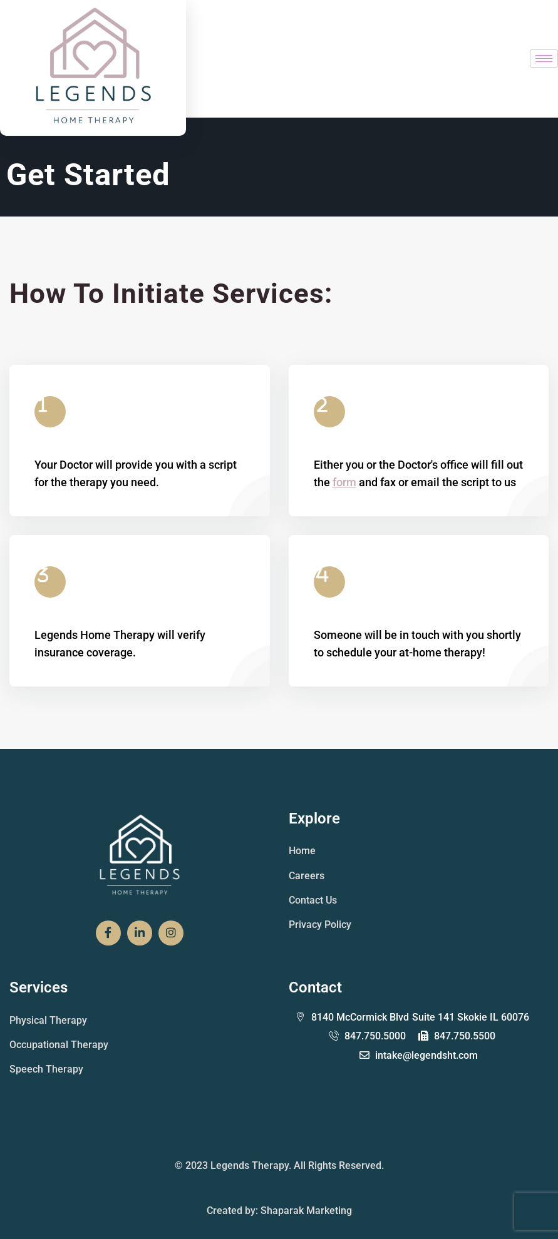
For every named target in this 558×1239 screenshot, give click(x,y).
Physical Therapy (48, 1020)
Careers (306, 876)
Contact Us (313, 900)
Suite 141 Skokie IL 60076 (412, 1017)
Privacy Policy (320, 925)
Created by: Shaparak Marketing (279, 1210)
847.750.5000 (367, 1036)
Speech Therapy (46, 1069)
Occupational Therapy (58, 1045)
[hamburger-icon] (544, 58)
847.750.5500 (456, 1036)
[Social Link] (108, 933)
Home (302, 851)
